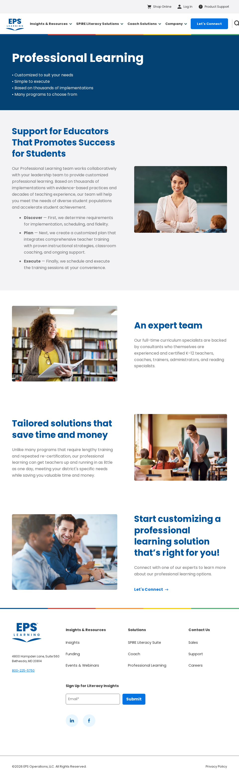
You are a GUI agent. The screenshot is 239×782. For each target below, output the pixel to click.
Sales (193, 642)
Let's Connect (209, 23)
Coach (134, 653)
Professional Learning (147, 665)
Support (195, 653)
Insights (73, 642)
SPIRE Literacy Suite (144, 642)
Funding (73, 653)
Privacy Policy (216, 766)
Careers (195, 665)
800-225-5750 (23, 670)
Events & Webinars (82, 665)
